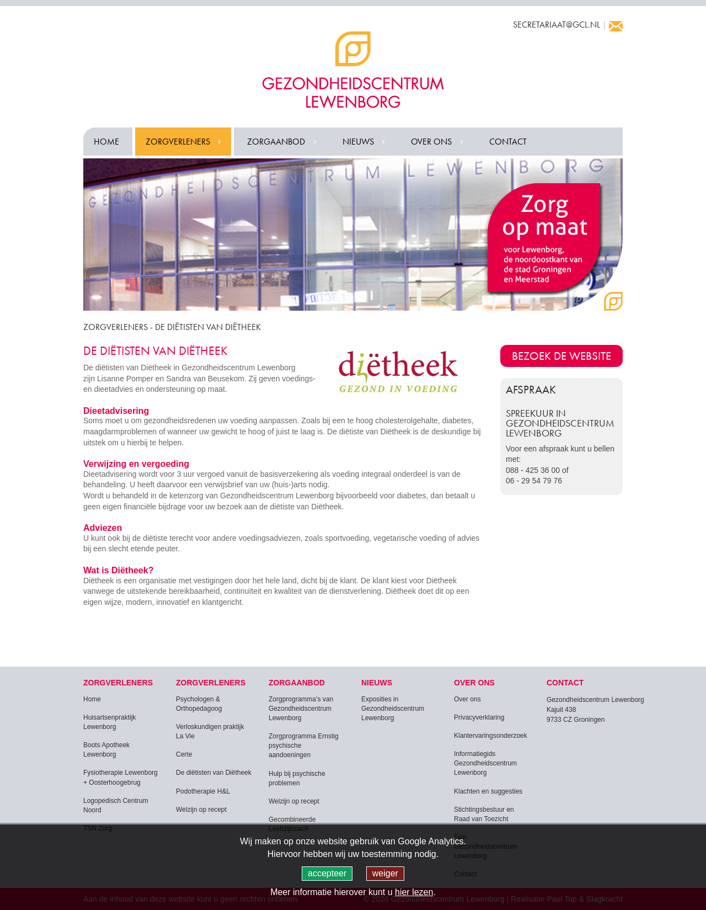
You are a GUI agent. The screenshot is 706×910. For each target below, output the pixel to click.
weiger (385, 873)
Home (106, 141)
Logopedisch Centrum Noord (115, 805)
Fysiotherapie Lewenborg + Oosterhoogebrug (120, 777)
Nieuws (358, 141)
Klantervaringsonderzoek (490, 735)
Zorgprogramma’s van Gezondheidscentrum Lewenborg (301, 708)
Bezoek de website (561, 355)
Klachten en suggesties (488, 791)
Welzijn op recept (201, 809)
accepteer (327, 873)
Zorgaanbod (276, 141)
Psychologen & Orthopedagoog (199, 703)
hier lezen (414, 892)
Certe (184, 754)
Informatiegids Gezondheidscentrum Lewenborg (485, 763)
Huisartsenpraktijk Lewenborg (109, 722)
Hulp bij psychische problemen (297, 778)
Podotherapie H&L (203, 791)
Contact (508, 141)
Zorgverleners (178, 141)
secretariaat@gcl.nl (556, 24)
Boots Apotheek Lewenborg (106, 749)
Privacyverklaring (479, 717)
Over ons (431, 141)
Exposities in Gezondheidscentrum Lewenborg (392, 708)
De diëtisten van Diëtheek (214, 772)
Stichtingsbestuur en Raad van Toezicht (484, 814)
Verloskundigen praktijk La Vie (210, 731)
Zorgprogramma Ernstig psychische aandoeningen (304, 745)
